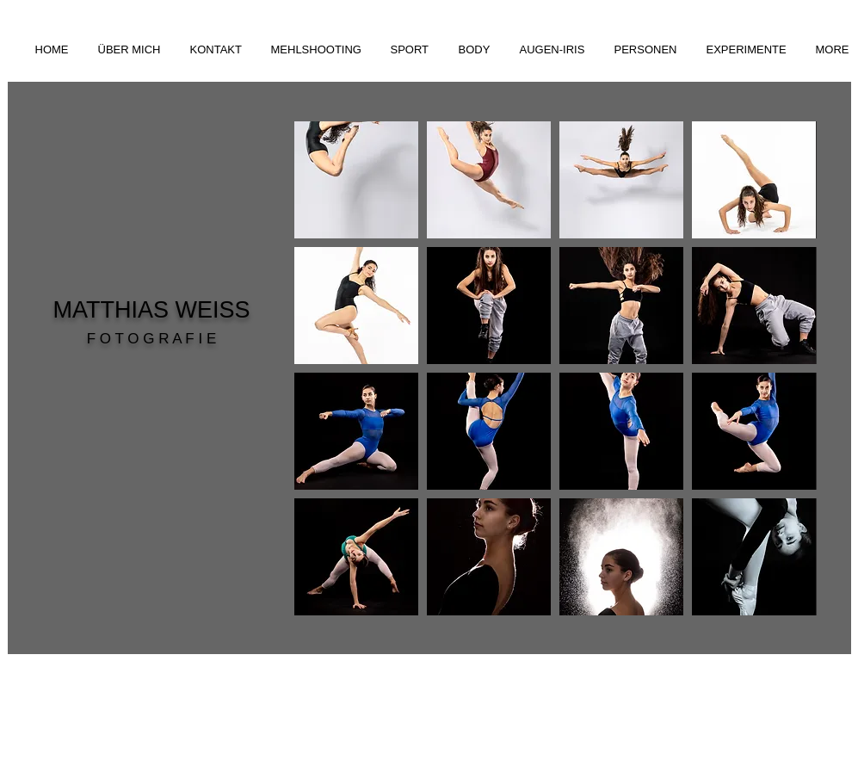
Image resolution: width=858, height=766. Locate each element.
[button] (318, 49)
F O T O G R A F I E (152, 338)
